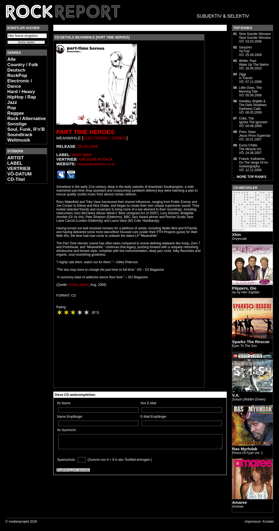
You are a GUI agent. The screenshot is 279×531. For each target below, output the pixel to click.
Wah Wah (82, 154)
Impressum (253, 521)
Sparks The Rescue (250, 341)
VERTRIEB (18, 168)
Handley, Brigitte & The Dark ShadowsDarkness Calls (252, 105)
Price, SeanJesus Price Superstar (254, 134)
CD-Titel (16, 179)
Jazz (12, 102)
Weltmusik (18, 140)
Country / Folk (22, 64)
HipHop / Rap (21, 97)
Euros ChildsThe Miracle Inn (250, 147)
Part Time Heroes (85, 132)
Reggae (15, 113)
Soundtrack (20, 134)
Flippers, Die (244, 288)
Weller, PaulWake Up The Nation (254, 62)
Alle (11, 59)
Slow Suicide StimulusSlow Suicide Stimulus (255, 36)
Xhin (236, 234)
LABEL (15, 163)
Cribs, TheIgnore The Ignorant (253, 120)
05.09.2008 (88, 146)
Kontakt (268, 521)
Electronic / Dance (19, 83)
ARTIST (15, 157)
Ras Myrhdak (244, 448)
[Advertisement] (22, 268)
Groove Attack (96, 159)
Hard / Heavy (21, 91)
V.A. (236, 395)
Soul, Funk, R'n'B (26, 129)
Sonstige (17, 123)
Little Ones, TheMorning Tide (250, 89)
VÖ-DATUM (19, 174)
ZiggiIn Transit (245, 76)
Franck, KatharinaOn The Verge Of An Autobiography (253, 162)
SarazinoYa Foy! (245, 49)
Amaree (239, 502)
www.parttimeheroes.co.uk (96, 164)
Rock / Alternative (26, 118)
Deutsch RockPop (17, 73)
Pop (11, 107)
